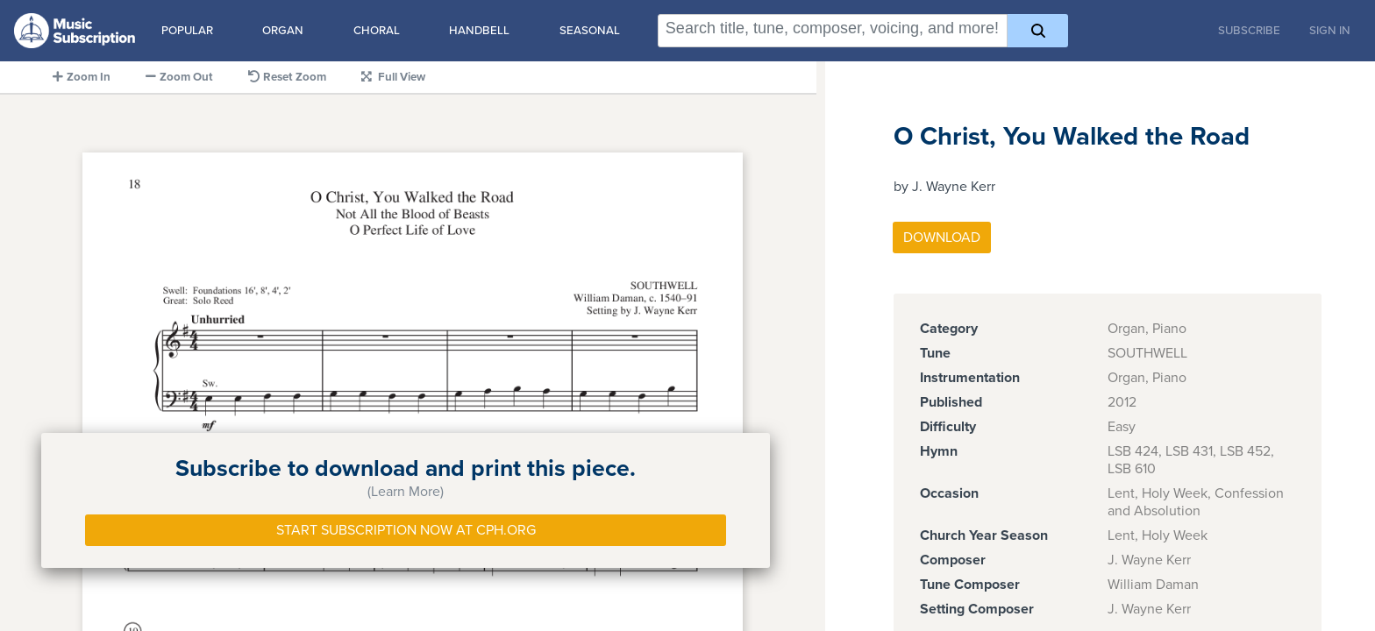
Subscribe (1249, 31)
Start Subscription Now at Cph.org (406, 530)
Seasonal (589, 31)
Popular (187, 31)
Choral (376, 31)
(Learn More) (405, 491)
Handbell (479, 31)
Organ (282, 31)
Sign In (1329, 31)
